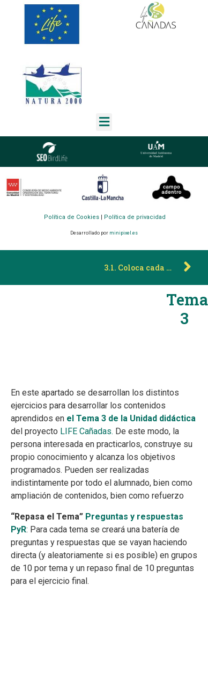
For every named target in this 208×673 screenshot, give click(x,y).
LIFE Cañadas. (86, 431)
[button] (104, 122)
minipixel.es (123, 233)
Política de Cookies (71, 217)
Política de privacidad (135, 217)
